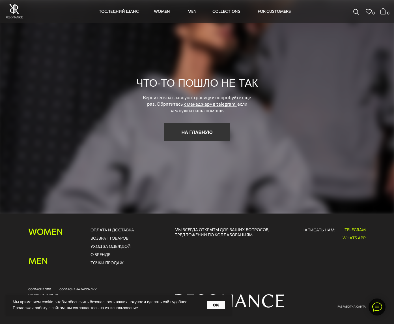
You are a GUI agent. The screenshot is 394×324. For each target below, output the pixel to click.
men (38, 260)
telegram (355, 229)
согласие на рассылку (78, 289)
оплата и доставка (112, 229)
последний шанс (118, 11)
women (45, 231)
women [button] (162, 11)
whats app (354, 237)
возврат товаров (109, 238)
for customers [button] (274, 11)
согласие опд (39, 289)
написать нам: (318, 229)
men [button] (192, 11)
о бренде (100, 254)
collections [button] (226, 11)
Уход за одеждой (111, 246)
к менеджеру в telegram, (210, 103)
